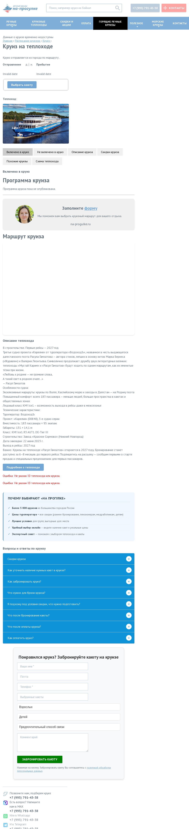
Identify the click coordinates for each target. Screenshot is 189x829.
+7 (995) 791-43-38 (145, 8)
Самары (89, 794)
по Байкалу (49, 794)
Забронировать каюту (37, 727)
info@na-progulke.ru (16, 812)
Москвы (89, 779)
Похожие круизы (17, 124)
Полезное (136, 23)
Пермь (118, 790)
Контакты (176, 8)
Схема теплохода (47, 124)
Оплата (86, 23)
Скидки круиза (110, 115)
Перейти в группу (163, 541)
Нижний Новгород (125, 786)
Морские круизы (158, 23)
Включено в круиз (17, 115)
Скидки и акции (66, 23)
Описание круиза (82, 115)
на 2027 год (49, 783)
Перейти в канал (163, 415)
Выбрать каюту (22, 85)
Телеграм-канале (150, 372)
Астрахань (120, 794)
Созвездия (164, 287)
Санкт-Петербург (124, 779)
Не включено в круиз (50, 115)
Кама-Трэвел (162, 291)
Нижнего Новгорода (97, 798)
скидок (152, 260)
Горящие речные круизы (110, 23)
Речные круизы (11, 23)
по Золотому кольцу (55, 779)
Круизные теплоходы (39, 23)
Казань (118, 783)
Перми (88, 790)
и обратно (48, 790)
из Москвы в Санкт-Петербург (61, 786)
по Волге (47, 798)
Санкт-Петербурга (95, 783)
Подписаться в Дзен (160, 508)
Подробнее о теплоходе (23, 435)
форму (88, 171)
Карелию (119, 798)
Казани (88, 786)
